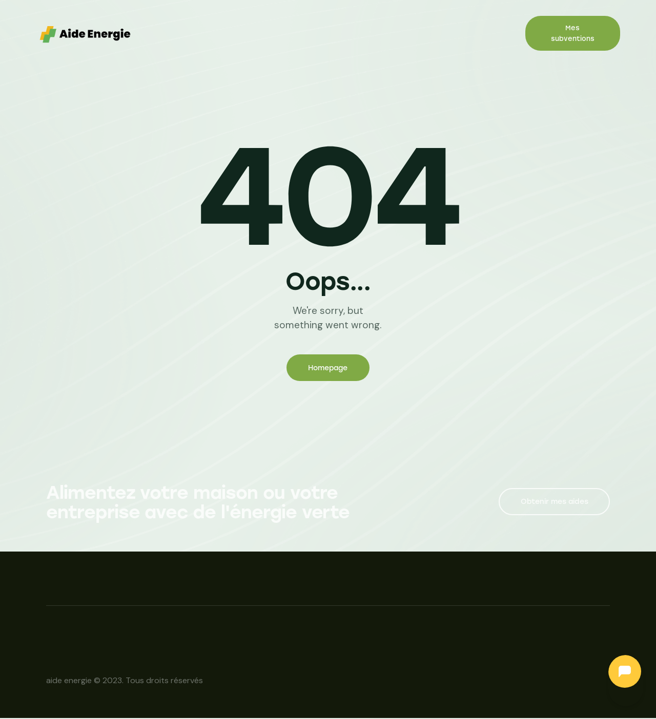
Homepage (327, 368)
